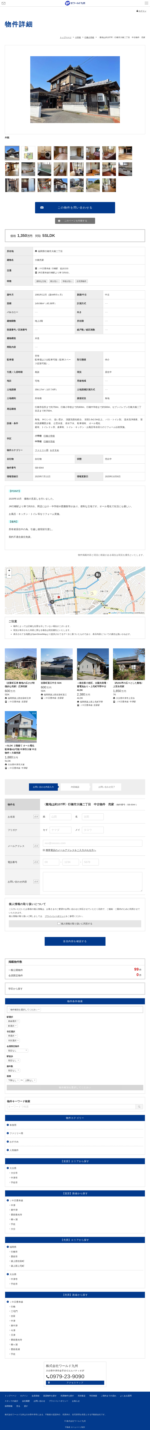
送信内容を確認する (75, 941)
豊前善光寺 (16, 1214)
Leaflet (113, 613)
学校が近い (67, 281)
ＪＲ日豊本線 (16, 1200)
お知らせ (76, 1401)
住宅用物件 (81, 281)
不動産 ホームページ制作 (75, 1427)
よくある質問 (126, 1396)
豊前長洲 (15, 1349)
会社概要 (26, 1401)
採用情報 (8, 1406)
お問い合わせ (3, 3)
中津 (13, 1205)
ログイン (142, 11)
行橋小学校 (49, 436)
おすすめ (54, 450)
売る (18, 1406)
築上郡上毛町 (17, 1266)
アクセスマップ (75, 1382)
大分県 (13, 1168)
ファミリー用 (41, 450)
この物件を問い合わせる (75, 207)
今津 (13, 1330)
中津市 (14, 1177)
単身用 (13, 1125)
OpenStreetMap (127, 613)
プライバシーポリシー (55, 916)
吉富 (13, 1316)
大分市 (14, 1173)
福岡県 (13, 1247)
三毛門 (14, 1311)
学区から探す (15, 988)
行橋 (13, 1306)
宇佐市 (14, 1182)
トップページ (10, 1396)
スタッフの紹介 (11, 1401)
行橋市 (14, 1251)
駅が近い (54, 281)
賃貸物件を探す (50, 1396)
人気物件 (14, 1150)
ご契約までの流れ (108, 1396)
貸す (26, 1406)
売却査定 (81, 1396)
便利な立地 (41, 281)
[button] (52, 602)
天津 (13, 1335)
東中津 (14, 1210)
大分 (13, 1229)
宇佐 (13, 1224)
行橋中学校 (49, 441)
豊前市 (14, 1256)
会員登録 (76, 7)
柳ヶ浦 (14, 1219)
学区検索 (93, 1396)
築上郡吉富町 (17, 1261)
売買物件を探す (67, 1396)
